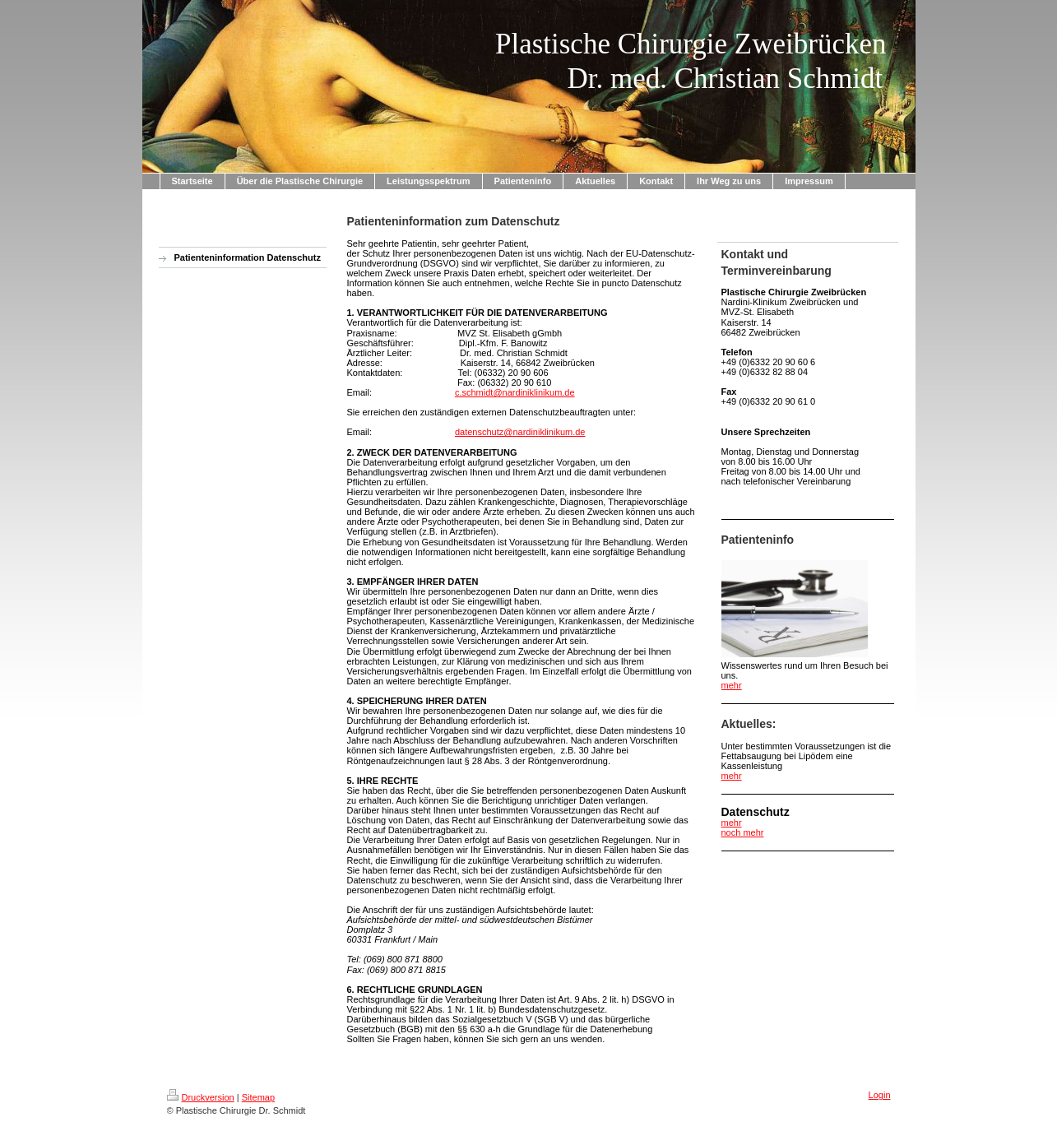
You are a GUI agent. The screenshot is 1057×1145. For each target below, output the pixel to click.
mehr (731, 685)
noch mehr (742, 832)
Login (880, 1095)
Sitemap (258, 1097)
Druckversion (200, 1097)
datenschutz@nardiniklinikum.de (520, 432)
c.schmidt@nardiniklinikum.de (515, 392)
